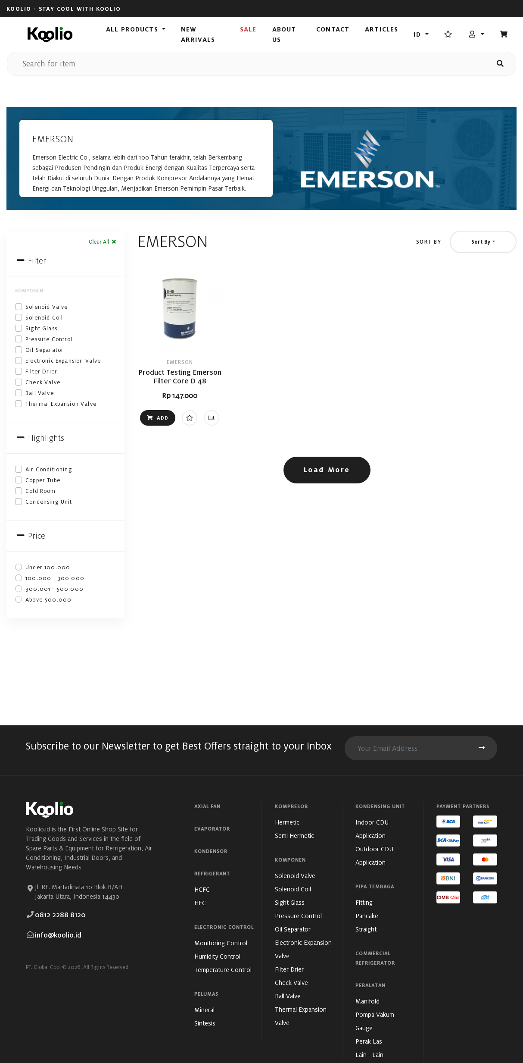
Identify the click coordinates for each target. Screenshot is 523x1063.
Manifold (367, 1001)
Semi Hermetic (294, 835)
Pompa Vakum (374, 1014)
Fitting (364, 902)
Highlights (39, 438)
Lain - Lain (369, 1054)
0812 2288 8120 (60, 914)
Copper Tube (42, 480)
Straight (366, 929)
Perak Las (368, 1041)
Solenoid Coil (44, 317)
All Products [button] (133, 29)
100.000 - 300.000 (54, 578)
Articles (381, 29)
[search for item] (246, 64)
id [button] (418, 34)
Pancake (366, 916)
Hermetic (287, 822)
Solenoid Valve (46, 306)
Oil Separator (44, 350)
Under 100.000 (47, 567)
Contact (332, 29)
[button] (476, 34)
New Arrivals (198, 34)
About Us (284, 34)
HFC (200, 903)
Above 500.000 (48, 599)
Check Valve (42, 382)
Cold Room (40, 491)
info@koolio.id (58, 935)
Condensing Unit (48, 501)
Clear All (103, 241)
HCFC (202, 889)
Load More (327, 469)
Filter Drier (41, 371)
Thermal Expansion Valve (61, 404)
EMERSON (180, 362)
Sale (248, 29)
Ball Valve (39, 393)
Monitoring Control (220, 943)
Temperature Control (223, 970)
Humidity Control (217, 956)
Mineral (204, 1010)
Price (30, 536)
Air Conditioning (48, 469)
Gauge (364, 1028)
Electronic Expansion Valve (63, 360)
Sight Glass (41, 328)
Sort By (428, 241)
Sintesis (204, 1023)
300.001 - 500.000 (54, 589)
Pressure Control (49, 339)
